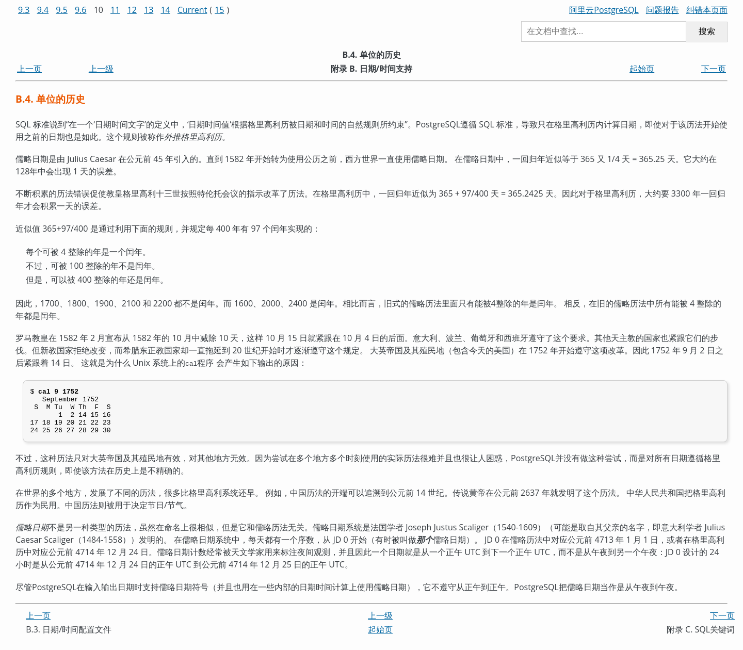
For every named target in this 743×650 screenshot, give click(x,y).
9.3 (24, 9)
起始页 (641, 68)
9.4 (43, 9)
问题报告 (662, 9)
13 (148, 9)
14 (165, 9)
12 (132, 9)
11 (115, 9)
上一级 (101, 68)
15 (219, 9)
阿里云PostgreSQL (603, 9)
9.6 (81, 9)
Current (192, 9)
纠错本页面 (707, 9)
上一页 (29, 68)
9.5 (62, 9)
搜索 (707, 31)
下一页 (713, 68)
